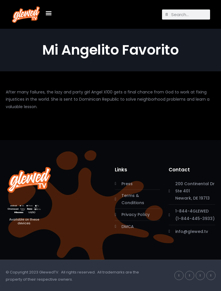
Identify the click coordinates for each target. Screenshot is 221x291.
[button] (48, 13)
